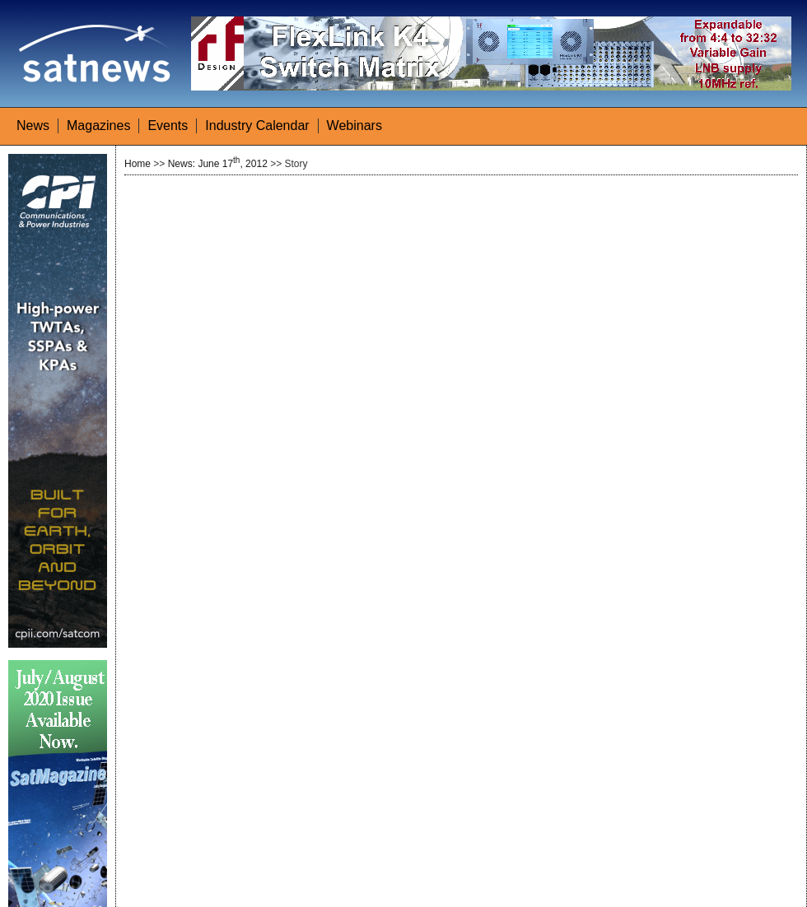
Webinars (354, 126)
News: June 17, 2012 (218, 164)
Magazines (98, 126)
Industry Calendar (257, 126)
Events (167, 126)
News (32, 126)
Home (137, 164)
